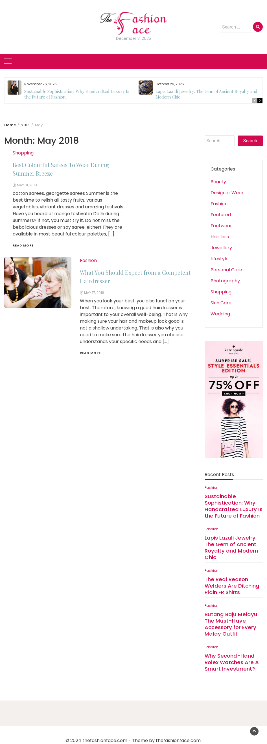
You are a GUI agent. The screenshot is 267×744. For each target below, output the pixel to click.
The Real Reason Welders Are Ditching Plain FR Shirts (232, 586)
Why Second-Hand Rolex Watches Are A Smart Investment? (232, 662)
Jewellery (221, 248)
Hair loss (220, 237)
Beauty (218, 181)
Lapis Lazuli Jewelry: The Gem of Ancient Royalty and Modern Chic (231, 547)
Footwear (221, 225)
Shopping (23, 153)
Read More (23, 245)
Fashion (88, 260)
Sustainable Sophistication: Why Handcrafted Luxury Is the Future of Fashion (233, 506)
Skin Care (221, 303)
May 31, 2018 (27, 185)
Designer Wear (227, 192)
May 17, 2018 (94, 292)
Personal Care (226, 270)
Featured (221, 214)
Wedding (220, 314)
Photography (225, 281)
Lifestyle (220, 259)
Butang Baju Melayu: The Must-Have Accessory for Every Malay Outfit (232, 624)
